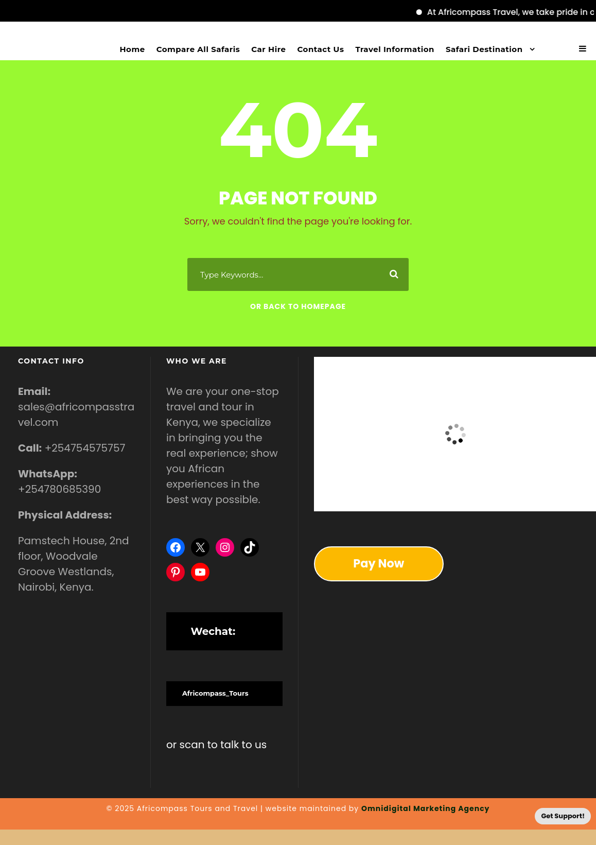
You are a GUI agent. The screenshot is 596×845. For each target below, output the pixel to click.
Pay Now (378, 563)
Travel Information (394, 49)
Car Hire (268, 49)
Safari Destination (484, 49)
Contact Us (320, 49)
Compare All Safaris (198, 49)
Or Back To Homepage (298, 306)
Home (132, 49)
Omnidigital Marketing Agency (425, 808)
